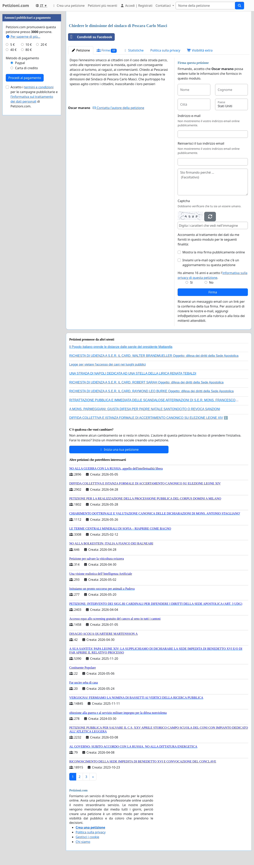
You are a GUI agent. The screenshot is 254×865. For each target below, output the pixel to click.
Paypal (20, 63)
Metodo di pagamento (22, 58)
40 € (13, 50)
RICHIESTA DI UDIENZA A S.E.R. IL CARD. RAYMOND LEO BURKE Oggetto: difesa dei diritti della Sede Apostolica (151, 391)
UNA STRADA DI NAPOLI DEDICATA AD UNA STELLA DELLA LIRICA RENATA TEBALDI (132, 373)
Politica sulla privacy (165, 50)
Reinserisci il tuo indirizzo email (201, 143)
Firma (213, 292)
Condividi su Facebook (90, 37)
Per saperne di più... (23, 36)
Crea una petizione (68, 5)
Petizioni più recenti (102, 5)
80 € (28, 50)
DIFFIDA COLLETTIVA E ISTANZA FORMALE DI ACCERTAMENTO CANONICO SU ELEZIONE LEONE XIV (146, 417)
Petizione (80, 50)
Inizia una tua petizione (119, 449)
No (211, 282)
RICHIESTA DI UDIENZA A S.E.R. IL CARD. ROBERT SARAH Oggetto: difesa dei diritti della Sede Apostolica (146, 382)
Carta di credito (26, 68)
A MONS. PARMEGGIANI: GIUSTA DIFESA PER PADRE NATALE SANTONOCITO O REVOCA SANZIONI (144, 409)
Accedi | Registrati (136, 5)
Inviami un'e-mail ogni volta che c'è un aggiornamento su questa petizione (210, 262)
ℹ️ (226, 417)
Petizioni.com (15, 5)
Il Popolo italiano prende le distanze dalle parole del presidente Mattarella (120, 346)
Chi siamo (83, 842)
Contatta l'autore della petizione (118, 108)
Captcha (184, 201)
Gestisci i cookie (87, 837)
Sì (191, 282)
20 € (44, 44)
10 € (28, 44)
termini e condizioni (38, 87)
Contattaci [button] (164, 5)
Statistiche (133, 50)
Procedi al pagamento (24, 78)
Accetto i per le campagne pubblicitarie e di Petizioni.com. (34, 96)
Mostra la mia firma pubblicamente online (213, 252)
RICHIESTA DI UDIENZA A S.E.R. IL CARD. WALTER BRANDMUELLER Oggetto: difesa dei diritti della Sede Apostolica (154, 355)
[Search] (205, 5)
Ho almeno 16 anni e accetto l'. (212, 275)
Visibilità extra (200, 50)
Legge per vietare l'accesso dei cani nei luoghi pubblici (107, 364)
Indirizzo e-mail (189, 116)
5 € (12, 44)
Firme (107, 50)
